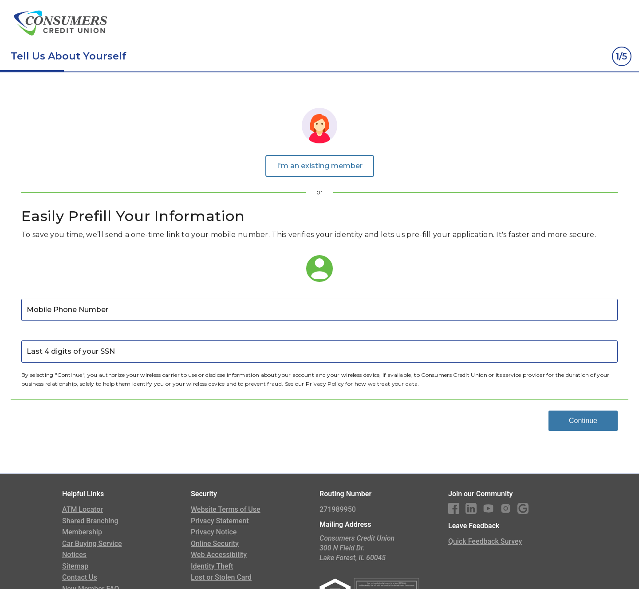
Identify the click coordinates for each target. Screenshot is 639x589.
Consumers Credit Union (454, 375)
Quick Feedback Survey (485, 541)
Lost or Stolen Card (221, 577)
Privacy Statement (220, 521)
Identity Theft (212, 566)
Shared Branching (90, 521)
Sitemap (75, 566)
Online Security (215, 543)
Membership (82, 532)
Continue (583, 420)
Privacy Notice (214, 532)
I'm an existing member (320, 166)
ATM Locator (82, 509)
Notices (74, 554)
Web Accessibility (219, 554)
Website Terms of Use (225, 509)
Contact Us (79, 577)
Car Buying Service (92, 543)
